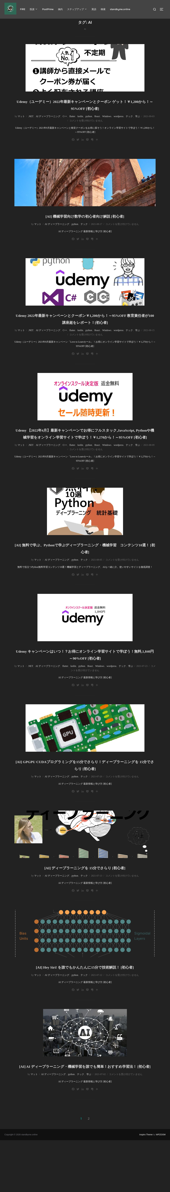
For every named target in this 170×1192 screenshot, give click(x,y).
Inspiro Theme (146, 1186)
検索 (103, 9)
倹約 (60, 9)
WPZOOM (161, 1186)
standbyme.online (120, 9)
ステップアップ (77, 9)
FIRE (22, 9)
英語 (94, 9)
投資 (34, 9)
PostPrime (47, 9)
